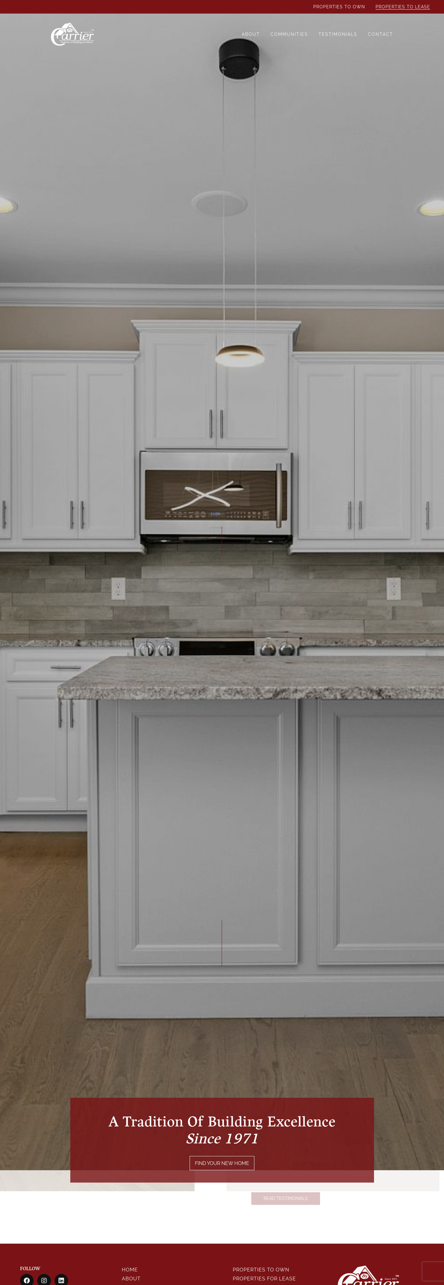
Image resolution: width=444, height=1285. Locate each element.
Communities (289, 34)
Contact (380, 34)
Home (130, 1270)
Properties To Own (339, 6)
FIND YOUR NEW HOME (222, 1167)
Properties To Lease (403, 6)
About (251, 34)
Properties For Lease (264, 1279)
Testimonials (338, 34)
